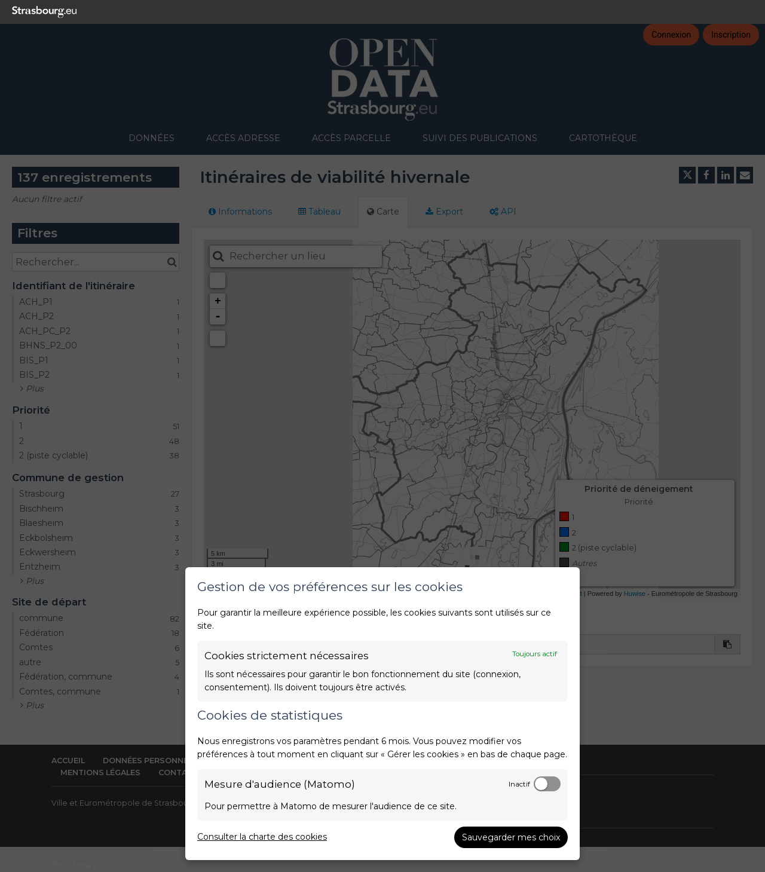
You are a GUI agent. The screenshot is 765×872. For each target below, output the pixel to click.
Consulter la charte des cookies (262, 836)
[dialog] (382, 713)
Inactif (519, 784)
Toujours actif (534, 654)
